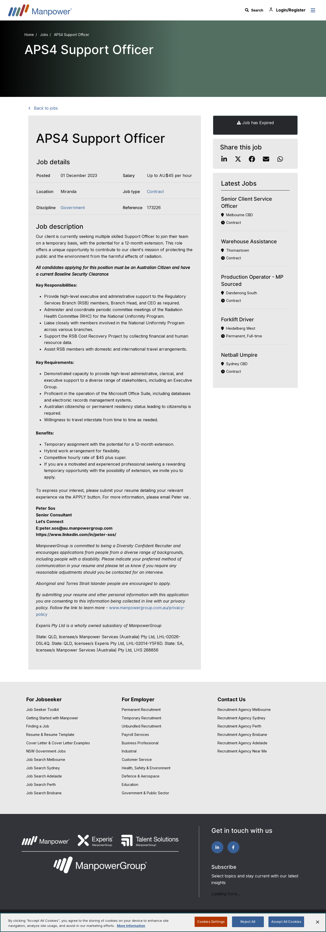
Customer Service (137, 759)
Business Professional (140, 743)
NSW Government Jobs (46, 751)
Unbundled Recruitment (141, 726)
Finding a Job (37, 726)
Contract (155, 191)
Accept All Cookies (286, 922)
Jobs (44, 35)
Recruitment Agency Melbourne (244, 709)
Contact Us (232, 699)
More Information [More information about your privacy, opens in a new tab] (131, 926)
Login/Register (287, 10)
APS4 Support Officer (71, 35)
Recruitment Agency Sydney (241, 718)
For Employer (138, 699)
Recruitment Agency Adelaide (242, 743)
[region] (163, 922)
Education (130, 784)
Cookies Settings (211, 922)
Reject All (247, 922)
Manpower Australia (40, 10)
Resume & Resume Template (50, 734)
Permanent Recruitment (141, 709)
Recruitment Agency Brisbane (242, 734)
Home (29, 35)
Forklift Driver (237, 319)
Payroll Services (135, 734)
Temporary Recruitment (141, 718)
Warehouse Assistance (249, 241)
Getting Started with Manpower (52, 718)
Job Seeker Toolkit (42, 709)
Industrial (129, 751)
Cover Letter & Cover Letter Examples (58, 743)
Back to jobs (45, 108)
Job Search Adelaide (44, 776)
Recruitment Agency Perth (239, 726)
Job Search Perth (41, 784)
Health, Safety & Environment (146, 768)
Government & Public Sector (145, 793)
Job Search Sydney (43, 768)
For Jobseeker (44, 699)
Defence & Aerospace (140, 776)
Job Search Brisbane (44, 793)
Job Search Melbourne (45, 759)
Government (73, 207)
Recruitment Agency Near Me (242, 751)
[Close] (317, 922)
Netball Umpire (239, 355)
